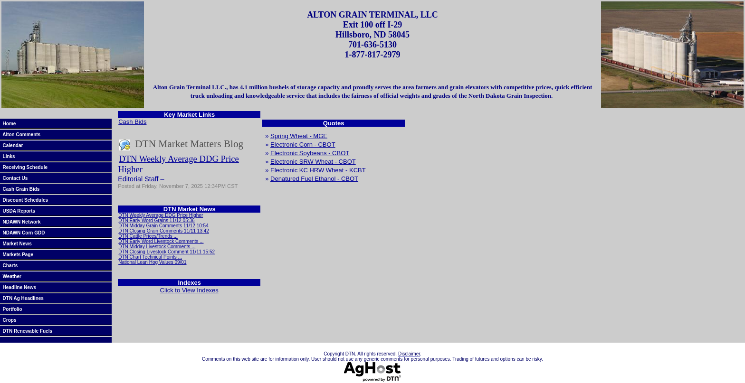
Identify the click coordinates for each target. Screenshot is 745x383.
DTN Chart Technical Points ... (150, 257)
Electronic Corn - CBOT (302, 144)
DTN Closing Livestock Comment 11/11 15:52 (166, 251)
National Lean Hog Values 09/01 (152, 262)
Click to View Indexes (189, 290)
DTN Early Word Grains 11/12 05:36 (156, 220)
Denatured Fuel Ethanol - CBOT (314, 178)
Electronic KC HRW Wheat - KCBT (318, 170)
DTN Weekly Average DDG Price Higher (160, 215)
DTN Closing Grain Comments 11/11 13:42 (163, 231)
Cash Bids (132, 121)
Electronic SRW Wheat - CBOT (313, 161)
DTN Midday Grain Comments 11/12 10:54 (163, 225)
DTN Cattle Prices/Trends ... (148, 236)
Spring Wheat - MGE (298, 136)
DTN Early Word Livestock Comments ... (160, 241)
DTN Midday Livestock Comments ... (156, 246)
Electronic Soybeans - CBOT (309, 153)
